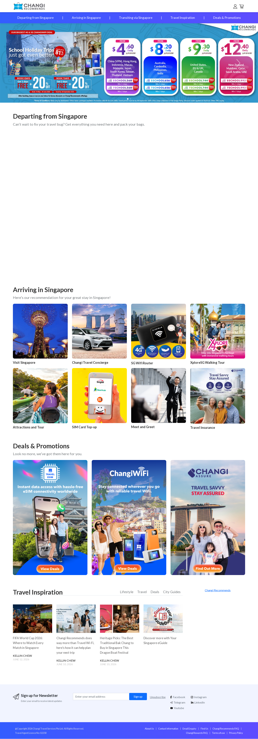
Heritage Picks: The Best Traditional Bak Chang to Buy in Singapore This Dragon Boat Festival (117, 645)
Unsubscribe (158, 697)
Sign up (138, 697)
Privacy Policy (236, 733)
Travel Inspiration (182, 18)
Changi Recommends (218, 590)
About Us (149, 729)
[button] (237, 63)
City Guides (171, 592)
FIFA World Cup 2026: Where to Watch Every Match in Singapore (29, 643)
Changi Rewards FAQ (197, 733)
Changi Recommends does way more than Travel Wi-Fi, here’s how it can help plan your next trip (75, 645)
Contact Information (168, 729)
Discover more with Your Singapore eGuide (161, 640)
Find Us (204, 729)
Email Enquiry (189, 729)
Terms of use (218, 733)
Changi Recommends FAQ (225, 729)
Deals (154, 592)
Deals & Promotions (227, 18)
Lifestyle (127, 592)
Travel (142, 592)
